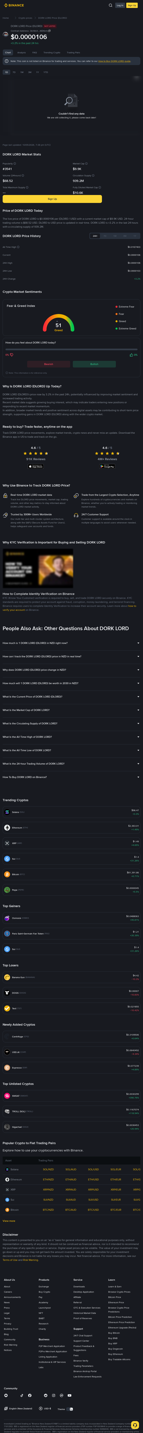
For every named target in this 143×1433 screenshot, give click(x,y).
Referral (77, 1350)
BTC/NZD (48, 1258)
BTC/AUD (70, 1258)
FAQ (47, 52)
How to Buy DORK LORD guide (114, 61)
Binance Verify (80, 1408)
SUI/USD (93, 1248)
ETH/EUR (116, 1227)
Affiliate (77, 1345)
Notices (8, 1398)
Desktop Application (83, 1339)
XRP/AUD (71, 1237)
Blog (6, 1382)
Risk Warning (10, 1392)
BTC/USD (93, 1258)
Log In (120, 5)
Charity (42, 1377)
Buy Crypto (44, 1339)
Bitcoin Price (114, 1345)
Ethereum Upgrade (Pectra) (122, 1375)
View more (9, 1269)
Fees (76, 1403)
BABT (42, 1366)
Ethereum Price (116, 1350)
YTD (46, 72)
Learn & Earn (114, 1334)
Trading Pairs (86, 52)
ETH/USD (93, 1227)
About (7, 1334)
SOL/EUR (116, 1217)
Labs (41, 1415)
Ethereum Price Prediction (121, 1370)
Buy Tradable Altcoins (119, 1407)
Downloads (79, 1334)
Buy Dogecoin (115, 1396)
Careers (8, 1339)
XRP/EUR (116, 1237)
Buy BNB (113, 1386)
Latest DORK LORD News (21, 421)
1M (22, 72)
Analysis (21, 52)
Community (9, 1387)
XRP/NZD (48, 1237)
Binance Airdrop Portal (84, 1419)
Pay (40, 1345)
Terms (7, 1366)
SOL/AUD (71, 1217)
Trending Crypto (64, 52)
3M (29, 72)
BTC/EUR (116, 1258)
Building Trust (11, 1377)
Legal (6, 1361)
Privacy (7, 1371)
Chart (8, 52)
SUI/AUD (71, 1248)
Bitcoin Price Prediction (120, 1365)
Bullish (94, 360)
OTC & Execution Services (86, 1355)
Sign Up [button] (52, 194)
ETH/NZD (48, 1227)
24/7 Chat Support (82, 1383)
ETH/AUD (71, 1227)
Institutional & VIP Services (52, 1410)
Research (43, 1371)
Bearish (48, 360)
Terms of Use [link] (10, 1308)
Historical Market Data (84, 1361)
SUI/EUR (116, 1248)
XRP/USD (93, 1237)
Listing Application (48, 1404)
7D (14, 72)
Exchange (44, 1334)
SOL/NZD (48, 1217)
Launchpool (45, 1355)
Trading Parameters (83, 1414)
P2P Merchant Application (52, 1394)
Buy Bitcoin (114, 1381)
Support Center (81, 1388)
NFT (41, 1361)
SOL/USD (93, 1217)
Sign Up (132, 5)
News (35, 52)
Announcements (12, 1345)
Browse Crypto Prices (119, 1339)
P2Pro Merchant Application (53, 1399)
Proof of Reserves (82, 1366)
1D (6, 72)
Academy (43, 1350)
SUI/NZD (48, 1248)
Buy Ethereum (115, 1402)
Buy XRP (112, 1391)
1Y (37, 72)
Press (7, 1355)
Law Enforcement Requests (87, 1424)
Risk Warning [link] (30, 1308)
